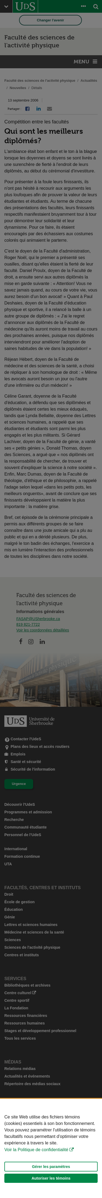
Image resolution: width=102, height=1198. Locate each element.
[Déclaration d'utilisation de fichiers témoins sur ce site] (51, 1148)
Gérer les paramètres (51, 1166)
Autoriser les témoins (51, 1178)
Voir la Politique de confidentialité (36, 1149)
